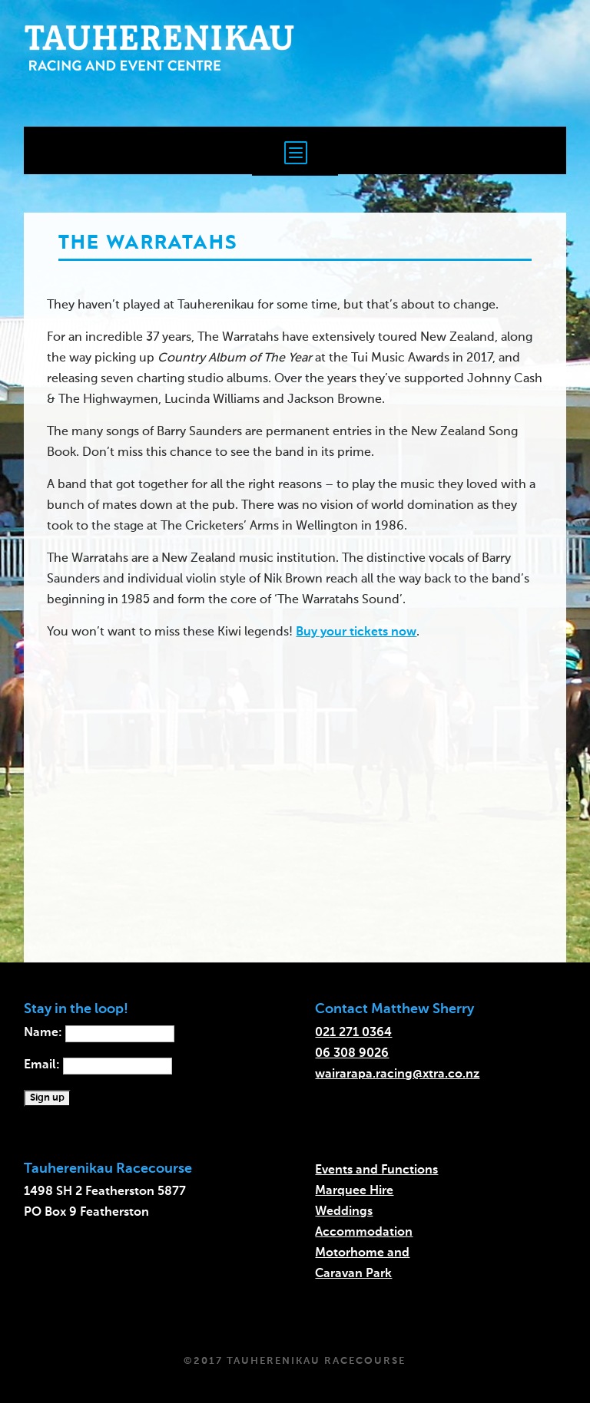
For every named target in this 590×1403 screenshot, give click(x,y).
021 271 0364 (353, 1033)
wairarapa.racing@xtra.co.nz (397, 1074)
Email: (98, 1065)
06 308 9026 (352, 1054)
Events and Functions (376, 1170)
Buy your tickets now (356, 632)
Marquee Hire (354, 1191)
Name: (99, 1033)
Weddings (344, 1212)
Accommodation (364, 1232)
